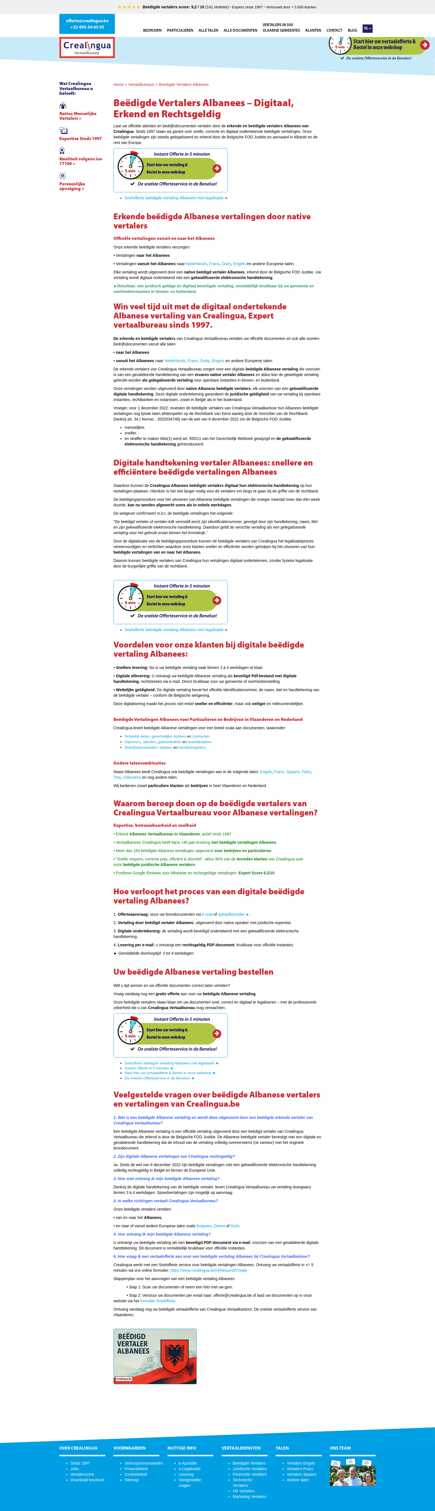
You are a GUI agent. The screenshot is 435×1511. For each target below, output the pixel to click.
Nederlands (196, 264)
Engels (239, 264)
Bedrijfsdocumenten (141, 747)
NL (367, 28)
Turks (306, 772)
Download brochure (87, 1480)
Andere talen (298, 1480)
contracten (200, 736)
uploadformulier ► (234, 914)
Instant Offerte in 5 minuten (147, 1068)
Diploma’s (133, 742)
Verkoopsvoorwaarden (144, 1463)
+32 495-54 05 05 (87, 27)
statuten (165, 747)
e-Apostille (188, 1463)
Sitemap (132, 1480)
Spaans (292, 772)
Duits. (236, 1226)
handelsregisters (192, 747)
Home (118, 84)
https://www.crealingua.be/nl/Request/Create (208, 1270)
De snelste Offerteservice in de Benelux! (158, 1078)
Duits (226, 264)
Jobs (74, 1469)
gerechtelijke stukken (168, 736)
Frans (214, 264)
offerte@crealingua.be (87, 21)
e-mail (207, 914)
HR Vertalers (244, 1491)
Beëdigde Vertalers (249, 1463)
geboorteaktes (169, 742)
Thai (117, 777)
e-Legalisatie (190, 1469)
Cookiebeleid (136, 1474)
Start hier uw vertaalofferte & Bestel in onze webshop (169, 1073)
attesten (149, 742)
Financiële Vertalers (250, 1474)
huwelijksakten (200, 742)
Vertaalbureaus (141, 84)
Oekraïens (132, 777)
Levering (186, 1474)
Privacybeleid (136, 1469)
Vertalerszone (82, 1474)
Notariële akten (137, 736)
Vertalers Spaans (302, 1474)
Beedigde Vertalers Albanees (184, 84)
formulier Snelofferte (157, 1301)
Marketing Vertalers (249, 1496)
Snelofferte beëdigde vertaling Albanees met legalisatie (175, 198)
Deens (220, 1226)
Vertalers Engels (301, 1463)
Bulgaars (204, 1226)
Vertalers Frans (300, 1469)
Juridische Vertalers (250, 1469)
